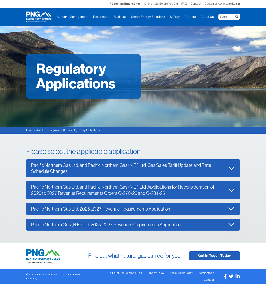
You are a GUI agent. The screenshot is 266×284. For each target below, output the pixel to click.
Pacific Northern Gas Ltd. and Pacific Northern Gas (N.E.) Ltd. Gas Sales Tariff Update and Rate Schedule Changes (121, 168)
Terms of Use (206, 273)
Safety (175, 16)
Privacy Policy (156, 273)
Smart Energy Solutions (148, 16)
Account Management (73, 16)
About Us (207, 16)
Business (120, 16)
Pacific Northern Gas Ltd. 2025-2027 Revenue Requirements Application (100, 209)
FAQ (184, 3)
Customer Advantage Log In (222, 3)
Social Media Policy (181, 273)
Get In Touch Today (214, 256)
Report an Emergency (125, 3)
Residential (101, 16)
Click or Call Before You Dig (161, 3)
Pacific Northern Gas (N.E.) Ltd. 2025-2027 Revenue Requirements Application (106, 224)
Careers (190, 16)
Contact (195, 3)
